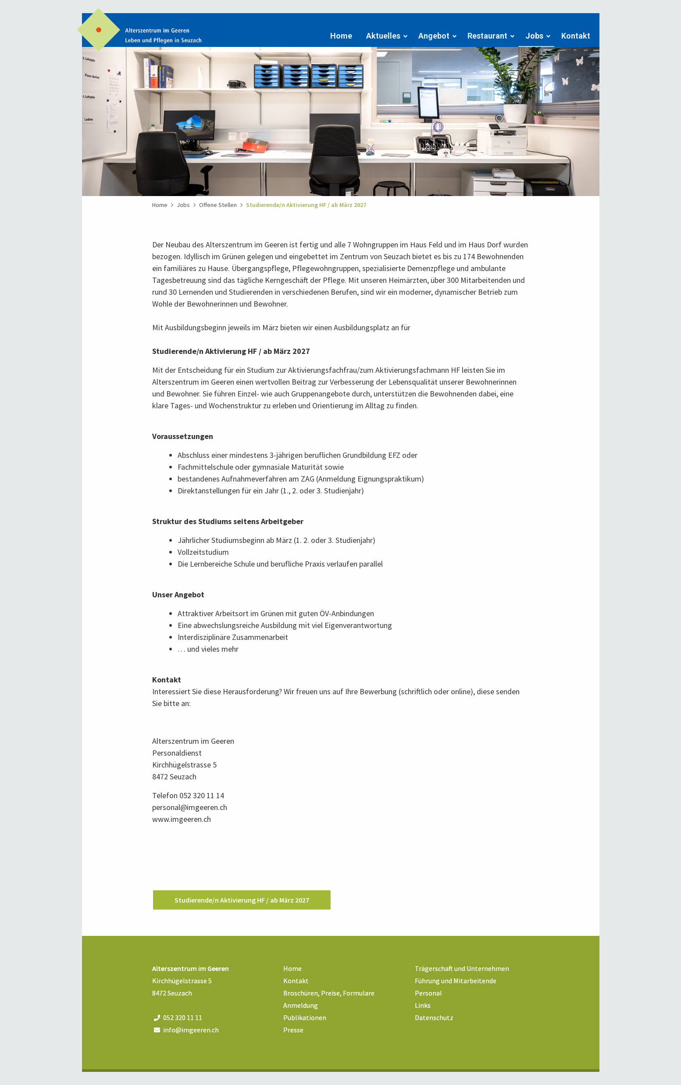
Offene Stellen (218, 205)
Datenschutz (434, 1017)
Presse (293, 1029)
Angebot (433, 35)
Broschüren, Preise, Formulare (328, 993)
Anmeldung (300, 1005)
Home (341, 35)
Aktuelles (383, 35)
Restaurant (487, 35)
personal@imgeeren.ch (189, 807)
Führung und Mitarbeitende (455, 980)
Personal (428, 993)
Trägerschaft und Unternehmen (462, 968)
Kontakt (575, 35)
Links (423, 1005)
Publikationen (304, 1017)
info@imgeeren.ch (191, 1029)
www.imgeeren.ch (181, 819)
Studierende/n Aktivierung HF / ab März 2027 (306, 205)
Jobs (534, 35)
